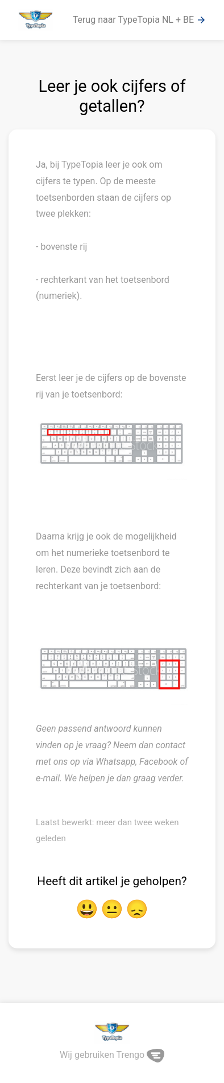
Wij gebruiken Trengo (112, 1054)
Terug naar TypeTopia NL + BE (139, 20)
